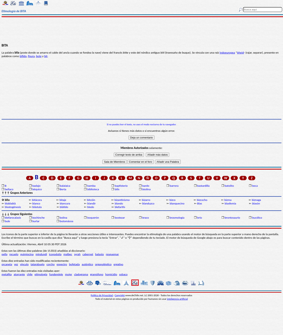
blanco (36, 203)
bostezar (120, 217)
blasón (256, 203)
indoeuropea (227, 52)
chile (30, 274)
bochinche (38, 217)
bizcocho (202, 200)
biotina (146, 189)
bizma (228, 200)
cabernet (88, 254)
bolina (63, 217)
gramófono (96, 274)
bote (38, 56)
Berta (63, 189)
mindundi (41, 254)
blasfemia (230, 203)
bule (7, 221)
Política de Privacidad (102, 295)
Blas (199, 203)
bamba (91, 185)
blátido (64, 207)
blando (119, 203)
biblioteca (93, 189)
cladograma (81, 274)
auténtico (87, 264)
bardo (145, 185)
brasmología (177, 217)
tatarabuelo (38, 264)
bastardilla (203, 185)
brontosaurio (232, 217)
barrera (174, 185)
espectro (62, 264)
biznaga (256, 200)
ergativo (118, 264)
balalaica (65, 185)
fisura (31, 56)
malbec (67, 254)
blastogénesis (13, 207)
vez (16, 264)
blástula (37, 207)
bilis (117, 189)
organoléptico (103, 264)
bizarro (146, 200)
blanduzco (148, 203)
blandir (91, 203)
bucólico (257, 217)
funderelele (56, 274)
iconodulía (55, 254)
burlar (36, 221)
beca (255, 185)
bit (45, 56)
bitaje (63, 200)
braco (145, 217)
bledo (90, 207)
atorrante (19, 274)
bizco (172, 200)
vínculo (24, 264)
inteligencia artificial (177, 298)
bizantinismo (122, 200)
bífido (23, 56)
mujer (68, 274)
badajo (36, 185)
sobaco (123, 274)
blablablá (10, 203)
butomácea (66, 221)
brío (199, 217)
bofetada (74, 264)
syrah (77, 254)
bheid (240, 52)
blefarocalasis (13, 217)
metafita (7, 274)
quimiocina (26, 254)
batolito (229, 185)
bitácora (37, 200)
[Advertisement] (142, 30)
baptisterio (121, 185)
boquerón (93, 217)
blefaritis (120, 207)
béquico (37, 189)
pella (4, 254)
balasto (99, 254)
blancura (65, 203)
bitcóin (91, 200)
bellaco (9, 189)
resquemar (112, 254)
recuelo (13, 254)
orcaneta (7, 264)
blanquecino (177, 203)
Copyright (120, 295)
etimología (41, 274)
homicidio (111, 274)
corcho (51, 264)
